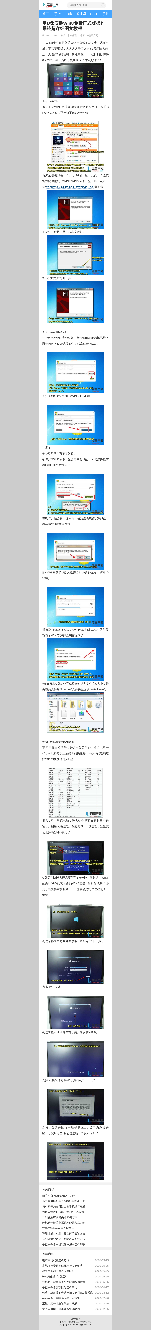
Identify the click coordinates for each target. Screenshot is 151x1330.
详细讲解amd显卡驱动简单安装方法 (63, 1233)
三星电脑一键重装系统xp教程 (60, 1303)
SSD (93, 14)
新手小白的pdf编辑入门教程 (59, 1195)
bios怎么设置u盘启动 (55, 1276)
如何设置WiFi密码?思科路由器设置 (63, 1211)
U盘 (69, 14)
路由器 (81, 14)
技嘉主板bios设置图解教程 (58, 1228)
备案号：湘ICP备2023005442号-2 (76, 1322)
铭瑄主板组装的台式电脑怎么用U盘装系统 (67, 1292)
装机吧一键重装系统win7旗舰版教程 (64, 1222)
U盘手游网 (75, 1319)
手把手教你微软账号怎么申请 (59, 1287)
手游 (57, 14)
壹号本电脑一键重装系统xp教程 (61, 1308)
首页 (45, 14)
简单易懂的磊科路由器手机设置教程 (63, 1206)
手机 (105, 14)
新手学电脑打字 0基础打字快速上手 (63, 1201)
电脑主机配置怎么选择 (55, 1260)
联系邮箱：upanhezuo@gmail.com (75, 1324)
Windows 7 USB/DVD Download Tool (70, 186)
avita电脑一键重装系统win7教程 (61, 1298)
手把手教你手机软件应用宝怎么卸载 (63, 1244)
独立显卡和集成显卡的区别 (58, 1271)
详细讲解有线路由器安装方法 (59, 1217)
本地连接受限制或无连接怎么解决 (62, 1265)
